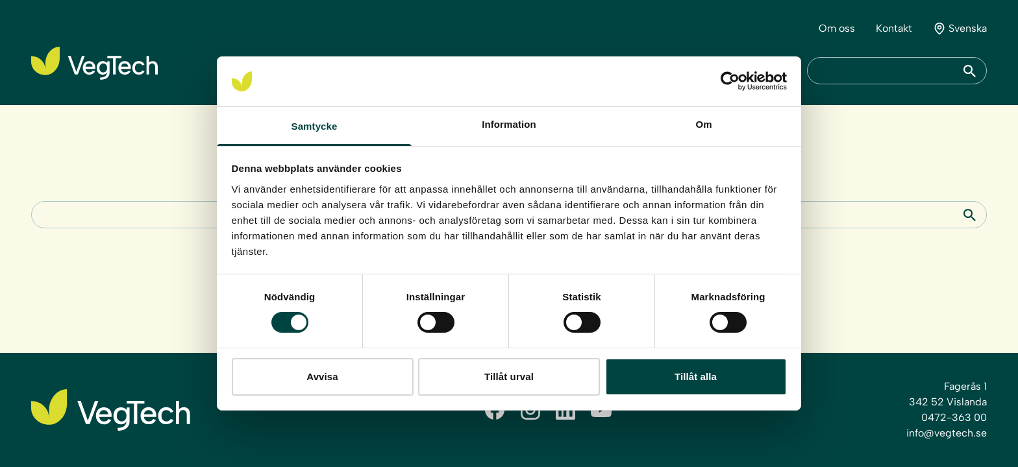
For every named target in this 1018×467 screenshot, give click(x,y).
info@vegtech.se (946, 433)
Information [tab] (509, 124)
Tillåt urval (509, 376)
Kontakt (894, 28)
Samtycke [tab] (315, 126)
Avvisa (322, 376)
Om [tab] (703, 124)
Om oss (837, 28)
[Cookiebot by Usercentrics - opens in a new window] (730, 81)
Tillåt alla (696, 376)
